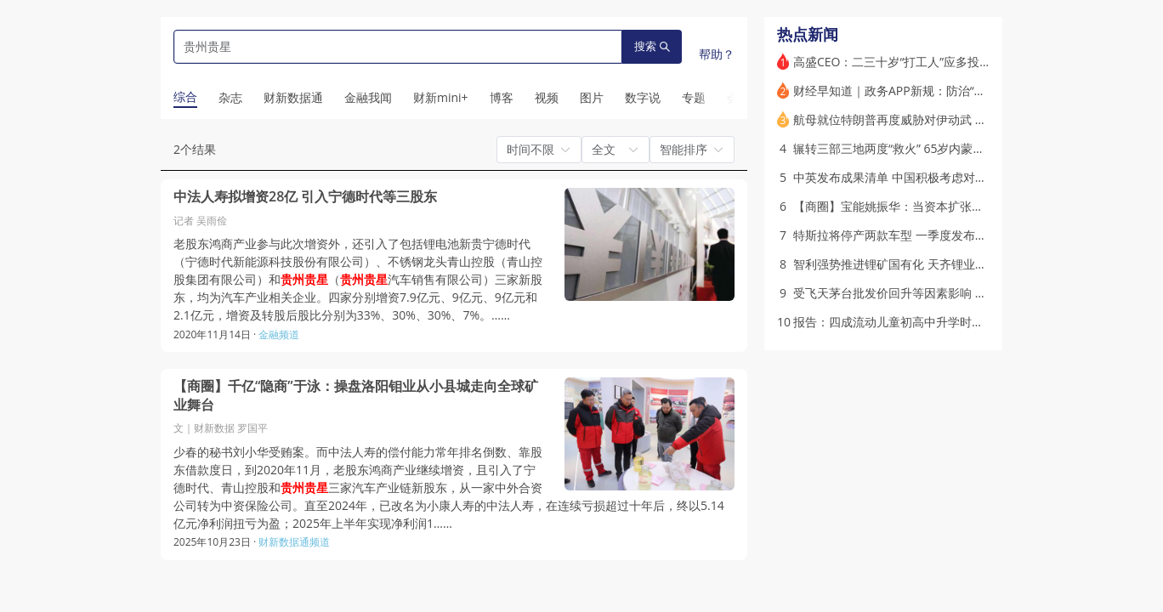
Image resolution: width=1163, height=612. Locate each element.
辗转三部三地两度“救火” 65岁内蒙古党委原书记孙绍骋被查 (948, 148)
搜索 (652, 46)
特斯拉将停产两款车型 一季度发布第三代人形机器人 (931, 235)
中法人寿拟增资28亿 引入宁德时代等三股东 (305, 197)
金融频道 (278, 334)
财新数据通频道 (294, 542)
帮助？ (717, 54)
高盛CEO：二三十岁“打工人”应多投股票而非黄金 (922, 62)
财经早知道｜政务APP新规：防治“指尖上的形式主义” (933, 90)
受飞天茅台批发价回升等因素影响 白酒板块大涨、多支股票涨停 (961, 293)
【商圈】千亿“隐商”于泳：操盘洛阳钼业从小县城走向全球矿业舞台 (355, 395)
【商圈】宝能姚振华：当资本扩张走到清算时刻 (918, 206)
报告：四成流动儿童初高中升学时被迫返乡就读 (918, 322)
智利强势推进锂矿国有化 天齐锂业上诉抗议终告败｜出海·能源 (956, 264)
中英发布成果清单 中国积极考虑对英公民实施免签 (925, 177)
